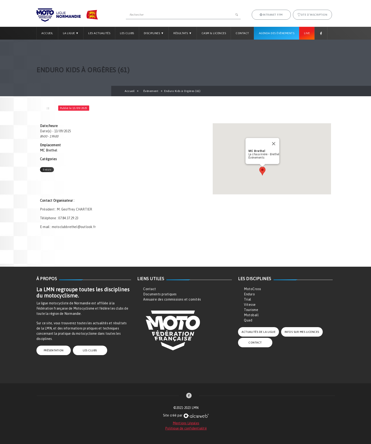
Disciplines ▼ (154, 33)
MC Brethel (48, 150)
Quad (248, 320)
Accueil (47, 33)
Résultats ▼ (182, 33)
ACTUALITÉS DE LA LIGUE (258, 332)
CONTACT (255, 342)
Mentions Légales (186, 423)
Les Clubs (127, 33)
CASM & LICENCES (214, 33)
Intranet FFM (271, 14)
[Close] (273, 143)
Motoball (251, 315)
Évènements (256, 157)
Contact (242, 33)
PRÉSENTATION (54, 350)
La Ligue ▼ (71, 33)
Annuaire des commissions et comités (172, 299)
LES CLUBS (90, 350)
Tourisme (251, 310)
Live (307, 33)
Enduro (47, 169)
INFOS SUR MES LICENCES (302, 332)
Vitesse (250, 305)
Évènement (151, 91)
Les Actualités (99, 33)
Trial (247, 299)
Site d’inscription (312, 14)
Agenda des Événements (277, 33)
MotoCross (252, 289)
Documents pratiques (160, 294)
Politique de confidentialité (186, 428)
